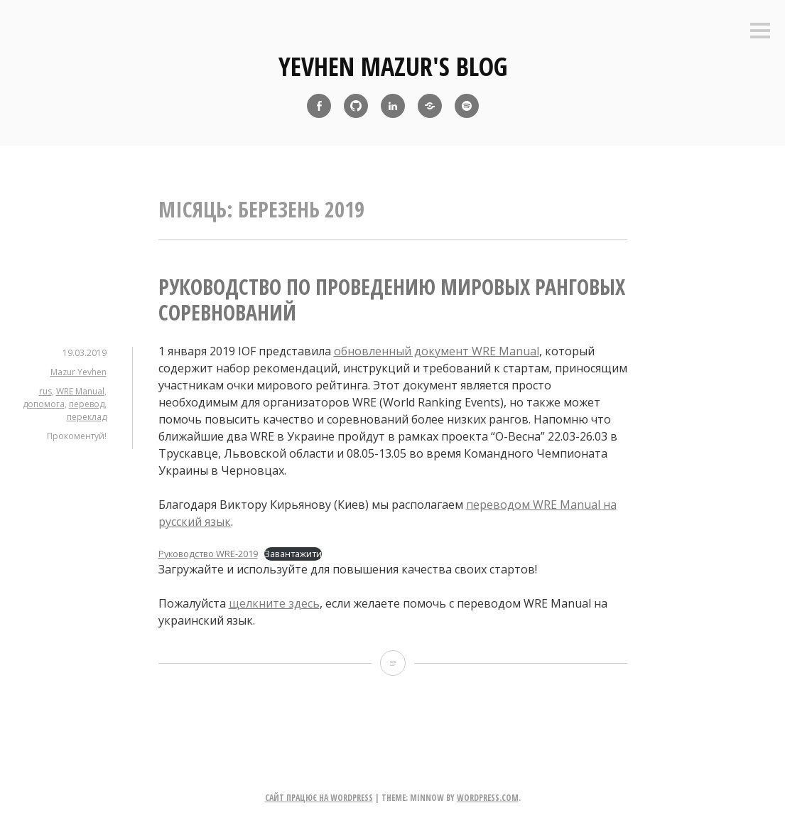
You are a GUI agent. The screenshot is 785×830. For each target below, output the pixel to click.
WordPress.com (488, 798)
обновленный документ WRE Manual (436, 351)
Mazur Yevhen (78, 372)
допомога (44, 404)
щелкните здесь (274, 603)
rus (45, 391)
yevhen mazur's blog (392, 66)
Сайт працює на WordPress (319, 798)
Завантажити (293, 553)
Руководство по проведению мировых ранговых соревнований (391, 299)
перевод (86, 404)
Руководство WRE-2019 (208, 553)
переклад (87, 417)
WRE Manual (80, 391)
